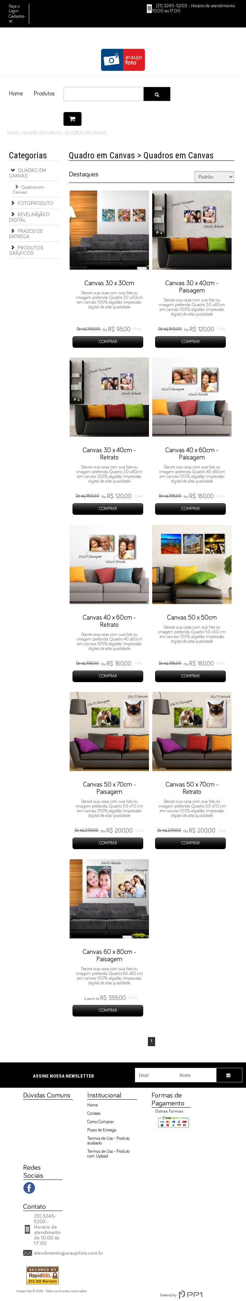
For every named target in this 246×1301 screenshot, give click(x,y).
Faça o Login (14, 8)
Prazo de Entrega (101, 1130)
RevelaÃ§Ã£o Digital (29, 216)
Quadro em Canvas (27, 172)
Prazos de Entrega (26, 233)
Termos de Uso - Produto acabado (108, 1141)
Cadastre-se (17, 18)
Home (92, 1105)
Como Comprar (100, 1122)
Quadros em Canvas (28, 189)
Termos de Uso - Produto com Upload (108, 1154)
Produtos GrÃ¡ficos (26, 250)
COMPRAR (108, 342)
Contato (93, 1114)
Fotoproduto (31, 202)
